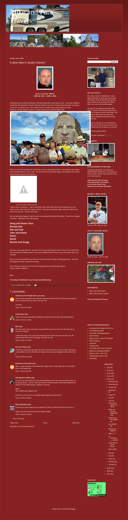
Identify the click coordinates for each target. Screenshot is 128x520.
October (111, 387)
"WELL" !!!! (111, 434)
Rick (16, 326)
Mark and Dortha (21, 404)
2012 (109, 373)
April (110, 456)
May (110, 453)
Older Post (75, 423)
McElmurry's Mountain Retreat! (99, 351)
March (111, 459)
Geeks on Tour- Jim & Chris (98, 353)
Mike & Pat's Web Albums (97, 291)
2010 (109, 379)
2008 (109, 471)
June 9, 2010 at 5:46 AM (23, 398)
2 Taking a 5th (93, 346)
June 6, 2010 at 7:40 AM (23, 340)
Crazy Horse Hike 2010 (49, 207)
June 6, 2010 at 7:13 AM (23, 320)
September (112, 390)
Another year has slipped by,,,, (113, 419)
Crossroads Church (49, 250)
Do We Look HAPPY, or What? (112, 405)
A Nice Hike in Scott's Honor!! (113, 444)
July (110, 398)
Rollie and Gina (30, 259)
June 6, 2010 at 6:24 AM (23, 307)
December (112, 381)
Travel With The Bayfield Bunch (99, 333)
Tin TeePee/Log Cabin (96, 331)
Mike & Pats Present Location (99, 293)
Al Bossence (19, 314)
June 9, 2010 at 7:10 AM (23, 414)
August (111, 395)
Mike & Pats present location (96, 131)
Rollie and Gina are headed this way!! (113, 412)
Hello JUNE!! (112, 449)
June (110, 401)
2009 (109, 468)
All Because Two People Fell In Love (28, 296)
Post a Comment (18, 418)
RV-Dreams (93, 358)
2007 (109, 474)
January (111, 464)
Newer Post (14, 423)
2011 (109, 376)
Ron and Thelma (21, 347)
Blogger (72, 509)
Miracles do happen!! (112, 430)
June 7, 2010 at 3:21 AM (23, 371)
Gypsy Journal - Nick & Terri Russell (101, 338)
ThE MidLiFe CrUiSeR (23, 378)
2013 (109, 370)
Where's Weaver (94, 341)
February (112, 462)
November (112, 384)
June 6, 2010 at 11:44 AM (23, 357)
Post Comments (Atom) (26, 426)
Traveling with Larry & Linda (98, 356)
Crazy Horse (59, 105)
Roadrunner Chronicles (23, 363)
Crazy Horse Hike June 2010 (28, 204)
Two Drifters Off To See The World (100, 348)
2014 (109, 367)
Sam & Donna (93, 336)
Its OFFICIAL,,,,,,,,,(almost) (113, 438)
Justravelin (92, 343)
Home (45, 423)
